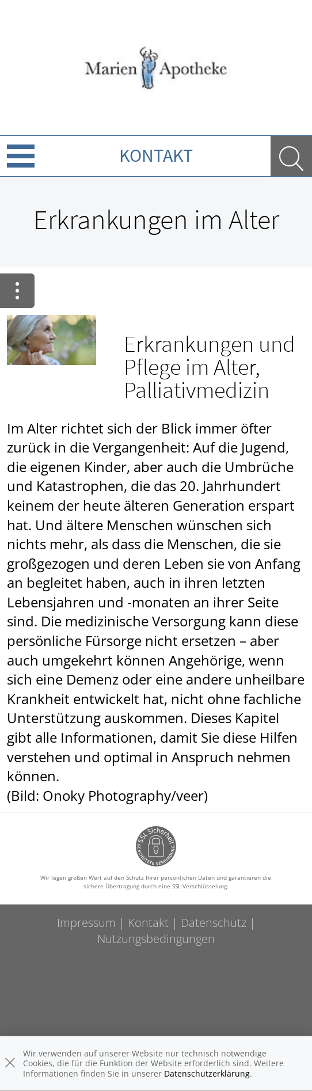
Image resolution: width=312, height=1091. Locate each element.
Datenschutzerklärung (207, 1073)
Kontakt (156, 155)
